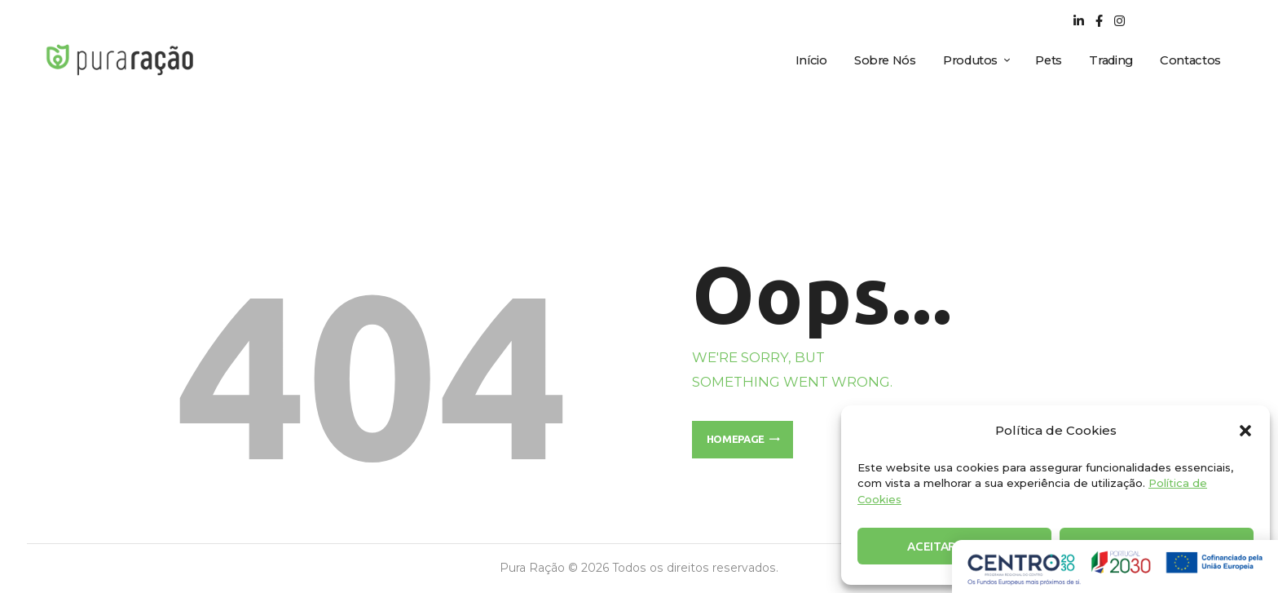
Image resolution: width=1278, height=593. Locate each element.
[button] (1245, 431)
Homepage (736, 439)
